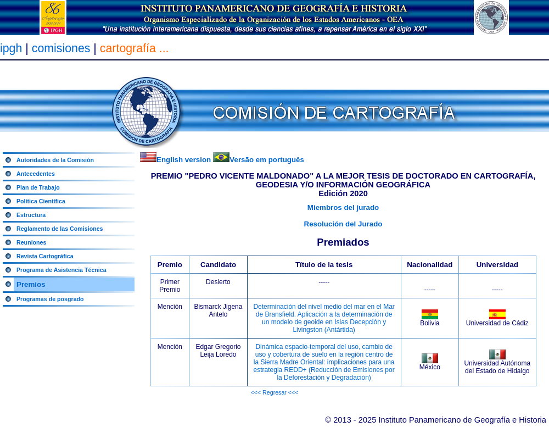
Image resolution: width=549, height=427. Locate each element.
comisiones (61, 48)
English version (183, 160)
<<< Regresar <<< (274, 392)
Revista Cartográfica (45, 256)
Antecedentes (35, 173)
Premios (31, 284)
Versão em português (266, 160)
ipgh (11, 48)
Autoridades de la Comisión (55, 160)
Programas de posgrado (50, 299)
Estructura (31, 215)
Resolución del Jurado (343, 224)
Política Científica (40, 201)
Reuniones (31, 242)
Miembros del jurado (343, 207)
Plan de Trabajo (38, 187)
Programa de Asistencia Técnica (61, 270)
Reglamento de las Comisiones (59, 228)
